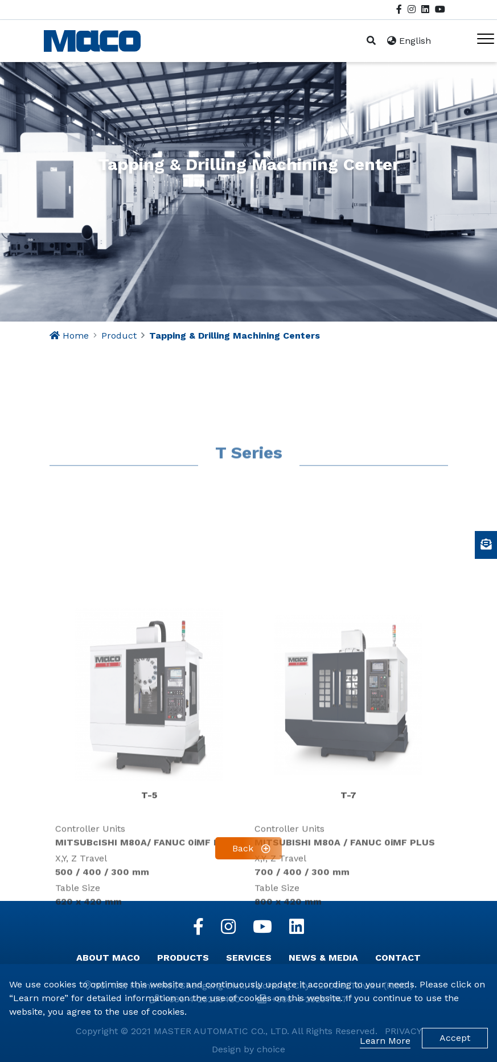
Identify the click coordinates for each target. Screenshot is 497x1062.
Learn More (385, 1040)
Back (242, 848)
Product (119, 335)
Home (76, 335)
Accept (455, 1037)
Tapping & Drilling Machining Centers (234, 335)
